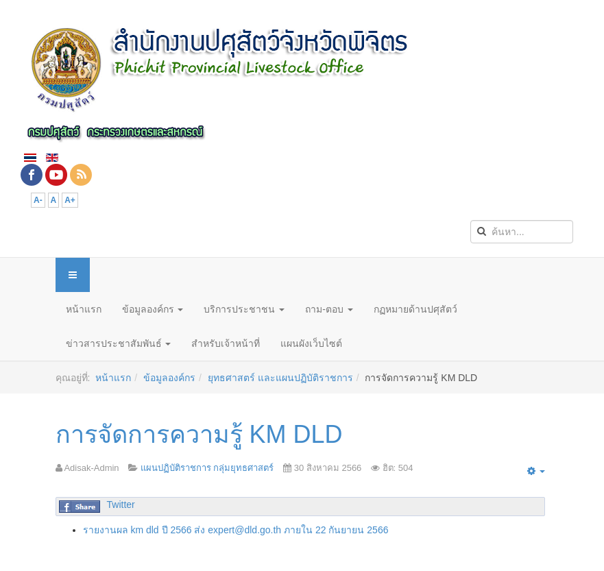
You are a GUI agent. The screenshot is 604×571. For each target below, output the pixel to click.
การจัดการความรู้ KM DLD (199, 434)
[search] (521, 231)
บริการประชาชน (244, 309)
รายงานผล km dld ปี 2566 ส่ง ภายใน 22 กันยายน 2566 (236, 529)
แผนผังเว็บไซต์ (311, 343)
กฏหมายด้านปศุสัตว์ (415, 309)
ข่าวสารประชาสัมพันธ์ (118, 343)
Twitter (121, 504)
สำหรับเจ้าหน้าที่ (225, 343)
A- (38, 200)
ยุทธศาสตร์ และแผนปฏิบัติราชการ (280, 377)
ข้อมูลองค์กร (153, 309)
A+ (69, 200)
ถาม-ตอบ (329, 309)
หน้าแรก (83, 309)
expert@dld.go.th (244, 529)
